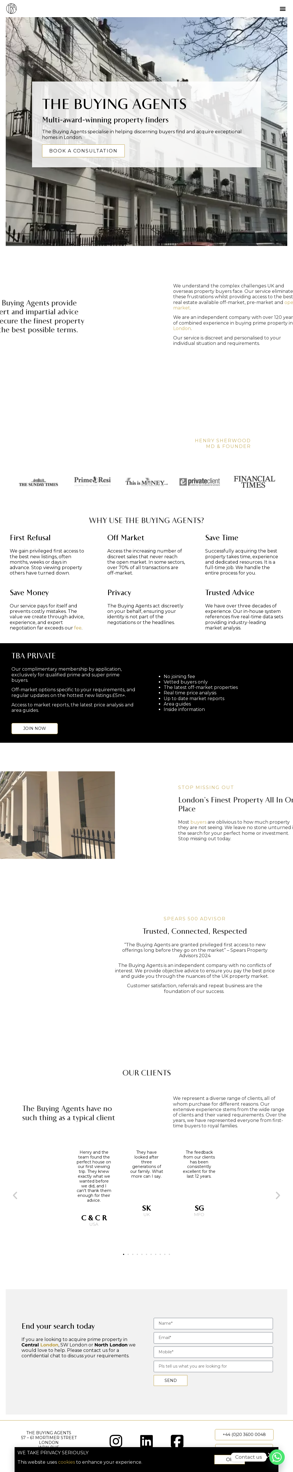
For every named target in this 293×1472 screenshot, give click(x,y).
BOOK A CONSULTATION (83, 151)
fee (78, 628)
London (49, 1345)
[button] (282, 8)
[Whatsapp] (277, 1457)
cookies (75, 1462)
